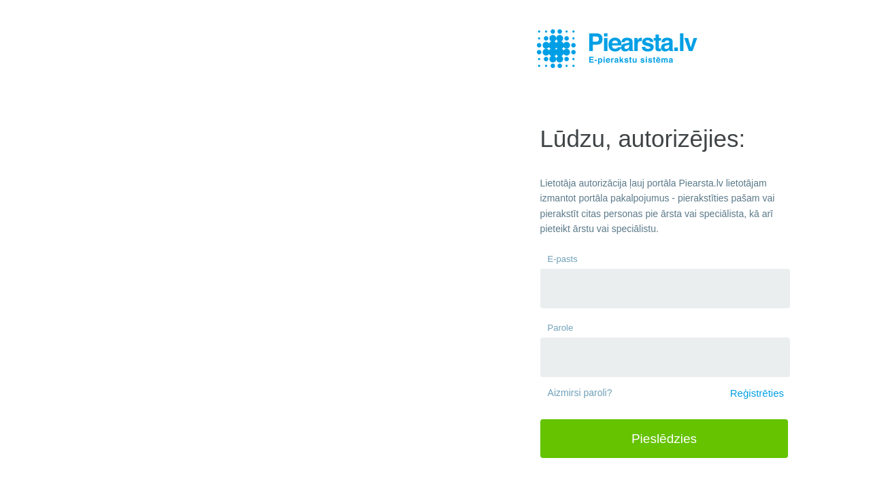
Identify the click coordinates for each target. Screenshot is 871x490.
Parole (561, 328)
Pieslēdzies (664, 438)
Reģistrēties (757, 393)
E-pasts (563, 259)
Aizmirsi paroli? (580, 392)
